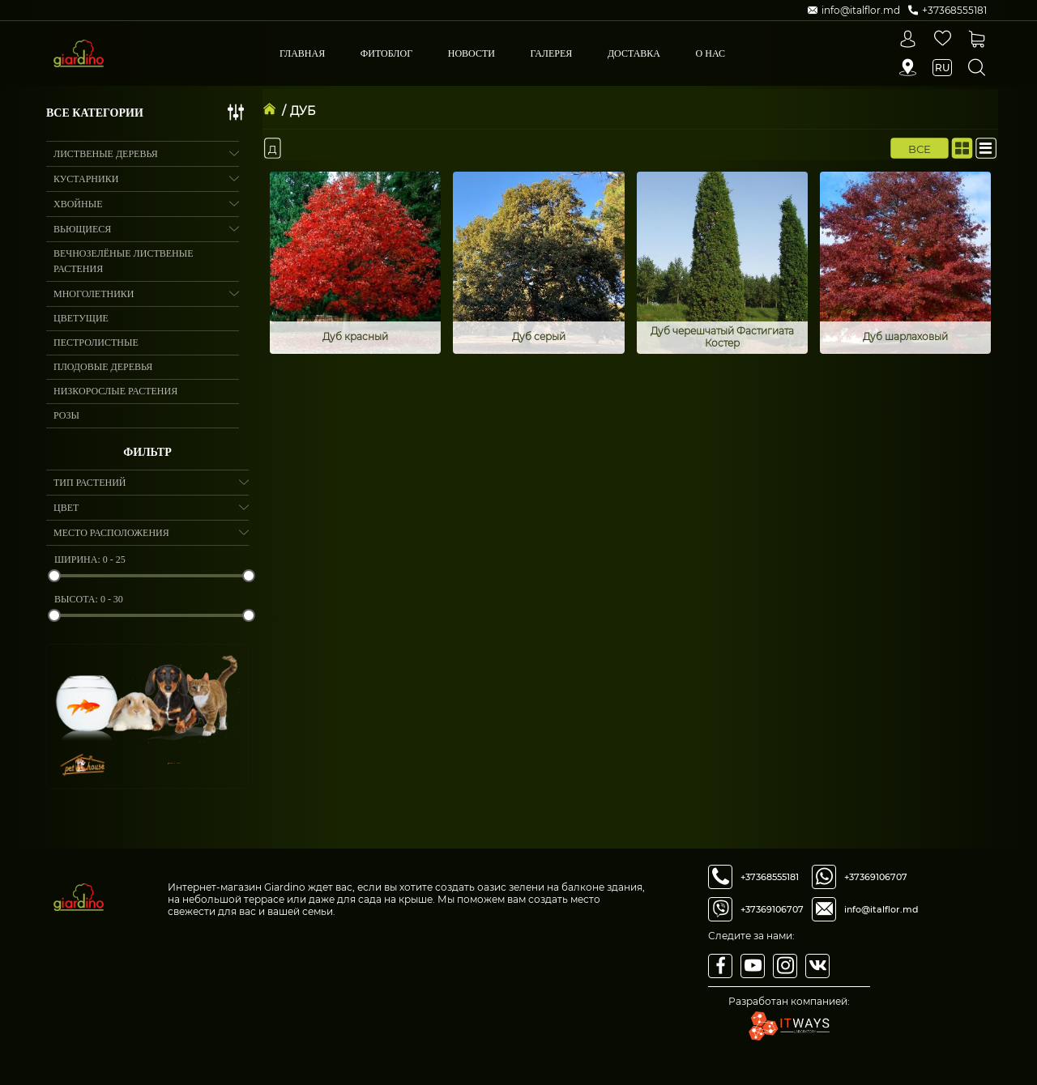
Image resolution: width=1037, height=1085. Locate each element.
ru (942, 68)
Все (920, 148)
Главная (302, 53)
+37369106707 (772, 909)
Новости (471, 53)
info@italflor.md (881, 909)
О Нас (710, 53)
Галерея (552, 53)
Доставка (634, 53)
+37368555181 (769, 877)
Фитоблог (386, 53)
